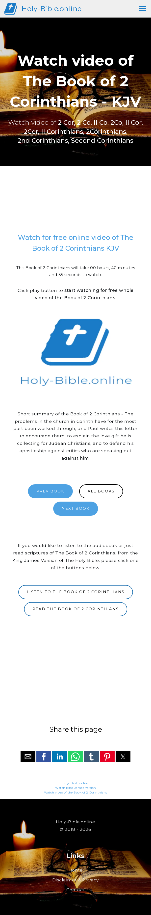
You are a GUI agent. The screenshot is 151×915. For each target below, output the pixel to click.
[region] (75, 201)
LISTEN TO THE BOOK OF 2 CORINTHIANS (76, 592)
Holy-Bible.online (52, 9)
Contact (75, 889)
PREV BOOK (50, 491)
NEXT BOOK (76, 508)
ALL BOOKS (101, 491)
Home (76, 870)
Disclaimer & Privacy (75, 879)
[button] (28, 756)
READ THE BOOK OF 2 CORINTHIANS (75, 609)
